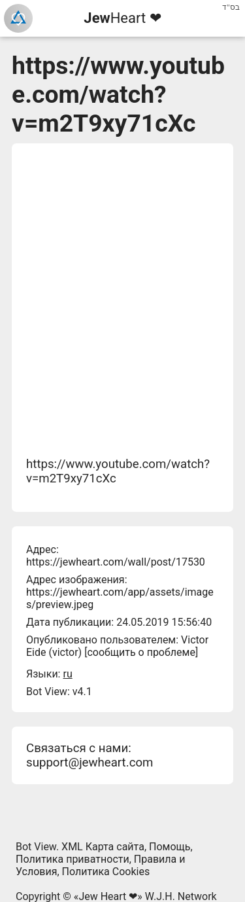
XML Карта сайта (102, 846)
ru (67, 674)
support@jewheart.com (89, 762)
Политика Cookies (106, 871)
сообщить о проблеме (141, 652)
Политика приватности (72, 859)
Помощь (169, 846)
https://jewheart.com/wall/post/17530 (115, 562)
